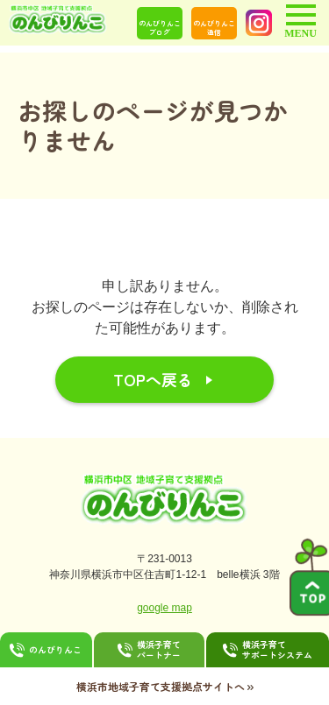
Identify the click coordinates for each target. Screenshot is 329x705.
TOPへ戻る (153, 379)
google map (164, 608)
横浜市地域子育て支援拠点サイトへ (165, 686)
